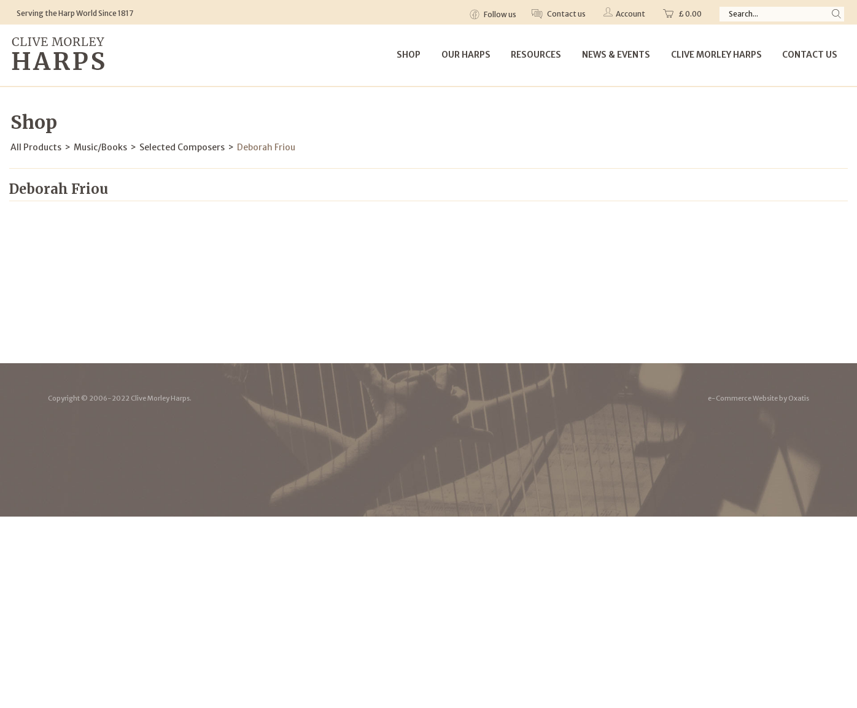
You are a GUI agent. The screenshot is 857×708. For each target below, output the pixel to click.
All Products (35, 147)
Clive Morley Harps (716, 54)
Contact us (566, 13)
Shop (409, 54)
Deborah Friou (266, 147)
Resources (536, 54)
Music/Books (100, 147)
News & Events (616, 54)
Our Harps (466, 54)
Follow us (499, 14)
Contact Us (809, 54)
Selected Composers (182, 147)
